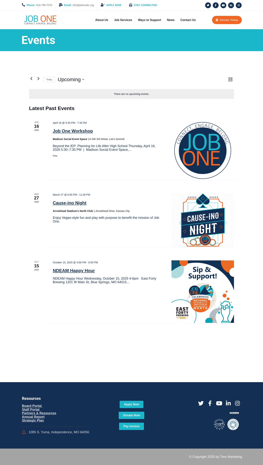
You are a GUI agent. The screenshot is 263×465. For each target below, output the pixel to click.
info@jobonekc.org (76, 5)
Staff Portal (31, 409)
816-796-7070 (37, 5)
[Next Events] (38, 78)
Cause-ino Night (69, 202)
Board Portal (32, 406)
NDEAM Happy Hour (74, 270)
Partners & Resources (39, 413)
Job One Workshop (73, 130)
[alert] (131, 94)
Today (49, 79)
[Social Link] (208, 5)
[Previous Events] (31, 78)
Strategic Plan (33, 420)
